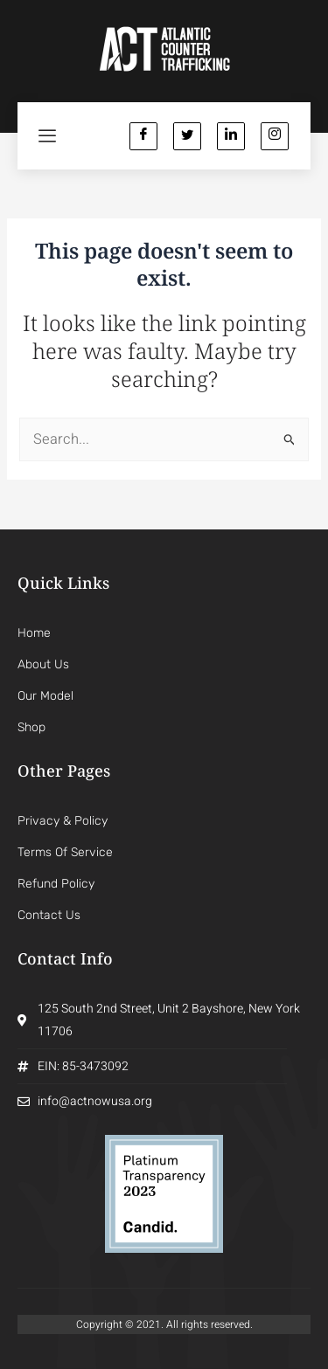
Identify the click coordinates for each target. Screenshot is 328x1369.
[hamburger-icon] (48, 136)
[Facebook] (143, 136)
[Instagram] (275, 136)
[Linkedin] (231, 136)
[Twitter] (187, 136)
